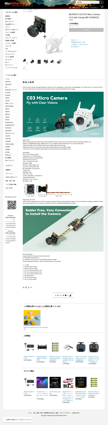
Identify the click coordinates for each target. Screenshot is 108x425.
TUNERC (7, 149)
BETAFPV (30, 11)
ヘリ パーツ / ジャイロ (11, 67)
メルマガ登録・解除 (11, 184)
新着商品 (7, 16)
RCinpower (8, 128)
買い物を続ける (75, 46)
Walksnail (8, 155)
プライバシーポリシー (65, 417)
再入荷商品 (8, 18)
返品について (74, 40)
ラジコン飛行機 (9, 56)
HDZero (7, 109)
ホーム (24, 9)
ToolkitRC (8, 141)
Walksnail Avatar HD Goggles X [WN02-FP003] (42, 362)
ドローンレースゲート (11, 37)
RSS (7, 188)
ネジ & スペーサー (10, 54)
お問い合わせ (84, 7)
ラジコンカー (8, 59)
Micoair (7, 119)
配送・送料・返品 (10, 180)
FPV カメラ (36, 9)
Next (65, 35)
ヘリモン (7, 79)
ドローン (7, 27)
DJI (6, 87)
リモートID (8, 46)
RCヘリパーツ (9, 65)
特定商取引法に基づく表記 (78, 42)
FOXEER (7, 95)
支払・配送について (74, 7)
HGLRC (7, 111)
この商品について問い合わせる (79, 44)
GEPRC (7, 98)
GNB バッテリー (9, 103)
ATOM (10, 188)
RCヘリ (7, 62)
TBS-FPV (7, 136)
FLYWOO (7, 92)
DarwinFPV (8, 84)
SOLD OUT (86, 30)
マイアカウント (94, 7)
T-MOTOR (8, 138)
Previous (25, 35)
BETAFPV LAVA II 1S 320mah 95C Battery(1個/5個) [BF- (55, 362)
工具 (6, 48)
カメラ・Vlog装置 (10, 32)
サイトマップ (9, 173)
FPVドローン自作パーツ (11, 29)
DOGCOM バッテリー (11, 90)
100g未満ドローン (10, 24)
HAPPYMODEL (9, 106)
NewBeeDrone (9, 122)
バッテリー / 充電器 (10, 43)
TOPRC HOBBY (9, 144)
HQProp (7, 114)
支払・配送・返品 (38, 417)
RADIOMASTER (9, 125)
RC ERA (7, 152)
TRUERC (7, 147)
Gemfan (7, 100)
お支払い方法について (11, 177)
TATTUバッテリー (10, 133)
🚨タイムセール (9, 21)
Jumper (7, 117)
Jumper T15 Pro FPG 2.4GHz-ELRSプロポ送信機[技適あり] (81, 362)
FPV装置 (30, 9)
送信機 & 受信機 (9, 40)
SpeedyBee (8, 130)
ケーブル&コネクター (11, 51)
